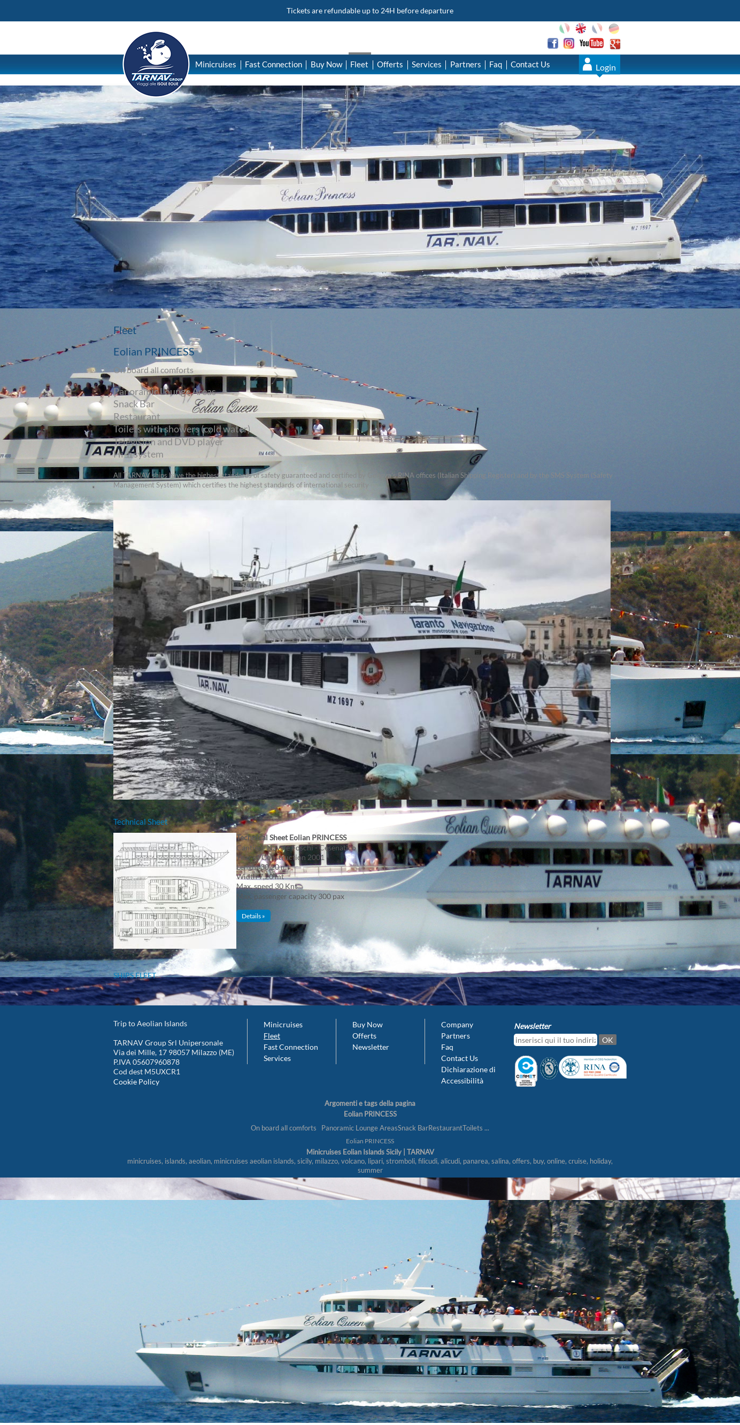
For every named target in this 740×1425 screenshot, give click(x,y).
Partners (465, 64)
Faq (495, 64)
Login (606, 67)
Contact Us (530, 64)
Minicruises (215, 64)
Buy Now (326, 64)
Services (427, 64)
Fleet (359, 64)
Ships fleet (134, 975)
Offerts (390, 64)
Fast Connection (273, 64)
